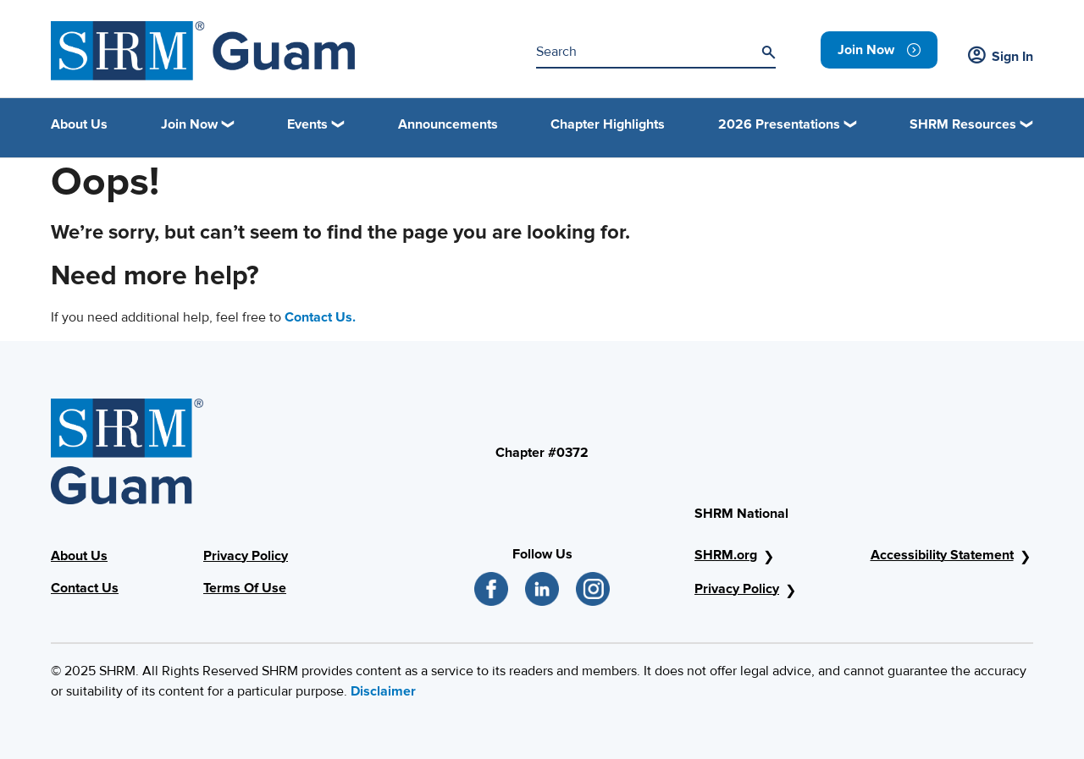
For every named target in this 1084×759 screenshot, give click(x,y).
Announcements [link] (448, 124)
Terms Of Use (244, 588)
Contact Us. (320, 317)
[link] (879, 50)
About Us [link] (79, 124)
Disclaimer (383, 691)
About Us (79, 555)
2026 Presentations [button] (779, 124)
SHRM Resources (963, 124)
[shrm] (203, 50)
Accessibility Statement (942, 555)
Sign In (1000, 57)
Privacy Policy (245, 555)
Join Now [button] (189, 124)
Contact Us (85, 588)
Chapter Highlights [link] (607, 124)
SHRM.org (725, 555)
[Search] (768, 52)
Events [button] (307, 124)
